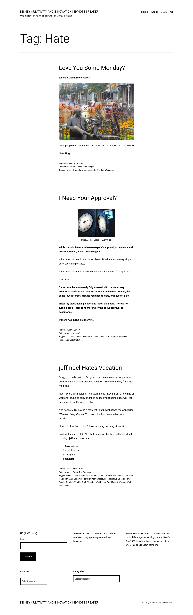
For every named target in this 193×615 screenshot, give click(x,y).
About (154, 11)
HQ (72, 170)
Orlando (121, 479)
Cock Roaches (94, 475)
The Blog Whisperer (105, 170)
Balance (69, 475)
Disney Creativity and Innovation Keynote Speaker (59, 11)
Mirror (94, 479)
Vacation (91, 482)
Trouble (77, 482)
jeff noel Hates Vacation (90, 367)
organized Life (90, 170)
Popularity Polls (120, 336)
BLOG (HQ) (167, 11)
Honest (121, 475)
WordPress (166, 602)
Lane (70, 479)
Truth (84, 482)
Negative (113, 479)
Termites (70, 482)
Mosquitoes (103, 479)
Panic (128, 479)
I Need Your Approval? (88, 197)
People (62, 482)
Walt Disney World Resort (107, 482)
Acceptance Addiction (80, 336)
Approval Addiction (99, 336)
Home (144, 11)
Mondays (79, 170)
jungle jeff (63, 479)
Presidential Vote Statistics (70, 340)
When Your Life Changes (83, 167)
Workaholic (64, 485)
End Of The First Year (81, 472)
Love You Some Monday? (92, 67)
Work (129, 482)
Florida (109, 475)
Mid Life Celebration (82, 479)
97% (68, 336)
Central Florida (80, 475)
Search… (24, 539)
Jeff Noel (129, 475)
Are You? (76, 333)
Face (103, 475)
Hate (68, 170)
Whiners (122, 482)
